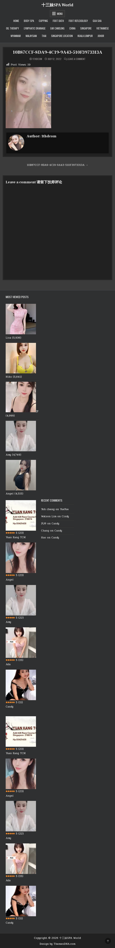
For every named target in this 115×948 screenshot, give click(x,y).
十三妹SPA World (57, 5)
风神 (43, 524)
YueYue (64, 509)
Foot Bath (58, 21)
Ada (8, 664)
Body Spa (29, 21)
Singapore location (62, 36)
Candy (9, 707)
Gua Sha (97, 21)
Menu (60, 14)
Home (16, 21)
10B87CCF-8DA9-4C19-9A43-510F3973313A (57, 52)
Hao (43, 538)
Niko (9, 377)
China (72, 28)
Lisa (8, 338)
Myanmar (16, 36)
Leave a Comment (76, 59)
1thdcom (37, 59)
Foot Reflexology (78, 21)
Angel (10, 494)
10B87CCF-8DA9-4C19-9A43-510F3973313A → (57, 165)
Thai (44, 36)
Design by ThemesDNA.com (57, 944)
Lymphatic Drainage (34, 28)
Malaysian (31, 36)
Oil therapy (12, 28)
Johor (101, 36)
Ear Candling (57, 28)
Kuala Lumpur (85, 36)
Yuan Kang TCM (16, 537)
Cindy (65, 516)
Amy (8, 455)
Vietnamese (102, 28)
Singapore (86, 28)
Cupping (43, 21)
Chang (45, 531)
